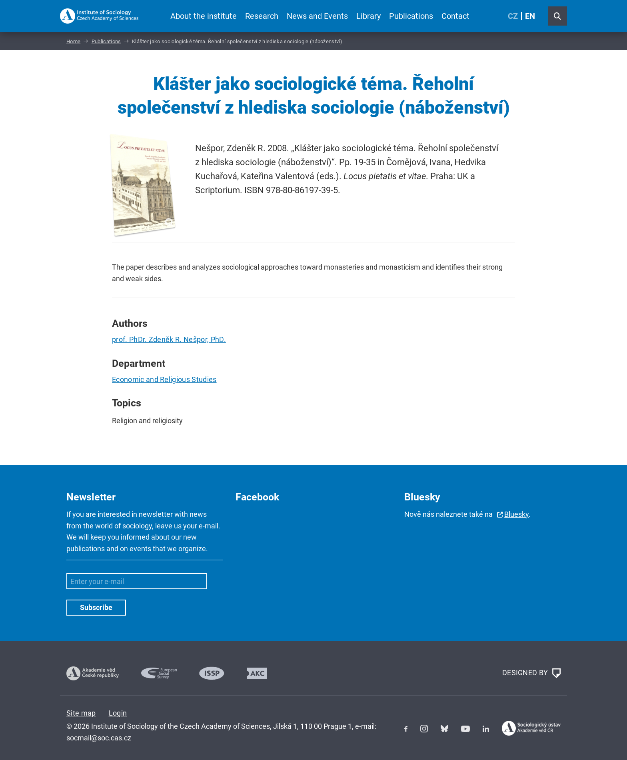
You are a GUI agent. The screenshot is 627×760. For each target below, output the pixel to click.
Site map (81, 713)
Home (73, 41)
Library (368, 16)
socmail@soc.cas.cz (98, 738)
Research (261, 16)
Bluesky (516, 514)
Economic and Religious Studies (164, 379)
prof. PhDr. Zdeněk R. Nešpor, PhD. (169, 339)
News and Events (317, 16)
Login (118, 713)
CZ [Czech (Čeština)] (513, 16)
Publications (411, 16)
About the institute (203, 16)
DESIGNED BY (531, 673)
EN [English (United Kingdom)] (530, 16)
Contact (455, 16)
